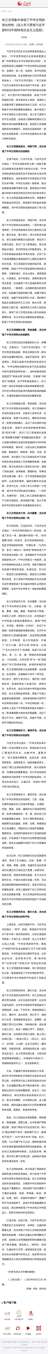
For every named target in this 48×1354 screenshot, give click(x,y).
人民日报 (7, 1314)
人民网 (3, 11)
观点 (10, 11)
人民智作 (38, 1329)
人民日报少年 (18, 1314)
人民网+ (30, 1314)
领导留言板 (17, 1329)
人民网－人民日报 (35, 44)
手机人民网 (7, 1329)
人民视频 (28, 1329)
